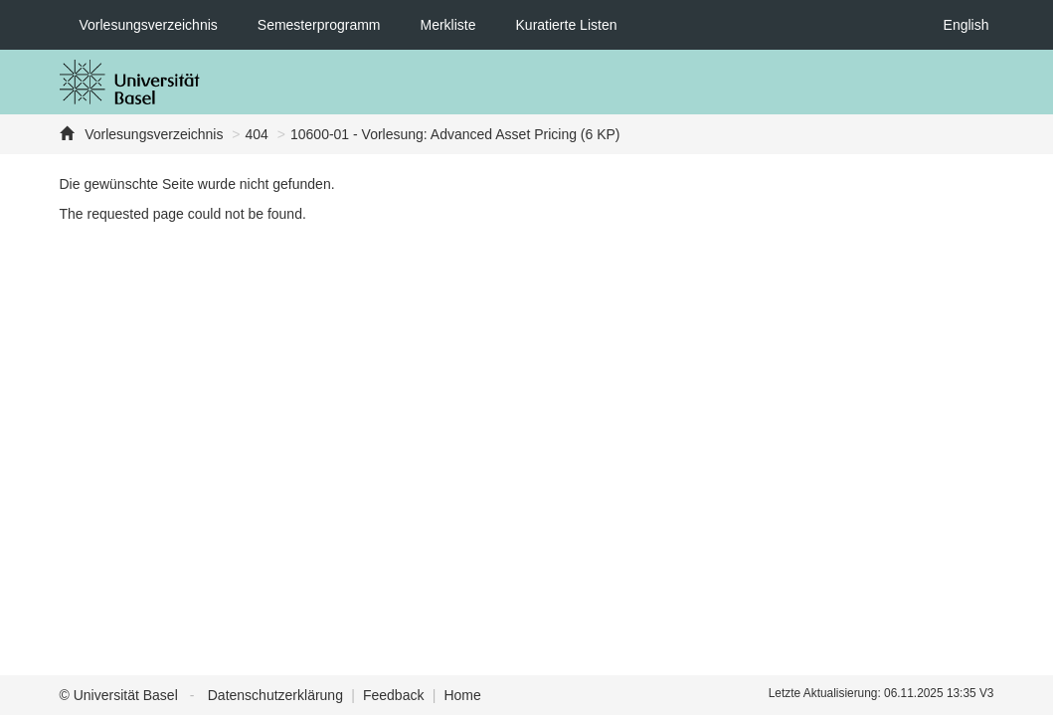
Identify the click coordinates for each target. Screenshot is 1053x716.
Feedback (393, 695)
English (966, 25)
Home (461, 695)
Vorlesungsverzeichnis (149, 25)
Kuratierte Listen (566, 25)
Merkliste (448, 25)
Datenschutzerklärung (275, 695)
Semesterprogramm (319, 25)
